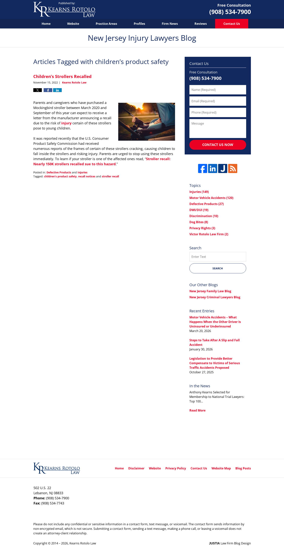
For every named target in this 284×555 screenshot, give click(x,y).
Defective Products (59, 172)
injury (66, 123)
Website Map (221, 468)
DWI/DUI (198, 210)
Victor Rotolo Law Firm (208, 234)
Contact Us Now (217, 144)
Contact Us (231, 24)
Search (217, 268)
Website (73, 24)
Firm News (170, 24)
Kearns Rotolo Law (82, 543)
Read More (197, 410)
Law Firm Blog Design (230, 543)
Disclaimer (136, 468)
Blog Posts (243, 468)
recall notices (86, 176)
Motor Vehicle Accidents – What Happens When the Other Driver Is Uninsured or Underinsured (215, 321)
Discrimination (203, 216)
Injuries (82, 172)
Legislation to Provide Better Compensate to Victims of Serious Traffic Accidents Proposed (214, 363)
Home (46, 24)
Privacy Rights (202, 228)
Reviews (201, 24)
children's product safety (60, 176)
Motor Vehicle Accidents (211, 198)
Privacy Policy (175, 468)
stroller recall (110, 176)
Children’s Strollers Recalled (62, 76)
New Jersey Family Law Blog (210, 291)
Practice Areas (106, 24)
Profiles (139, 24)
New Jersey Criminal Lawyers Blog (214, 297)
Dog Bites (198, 222)
